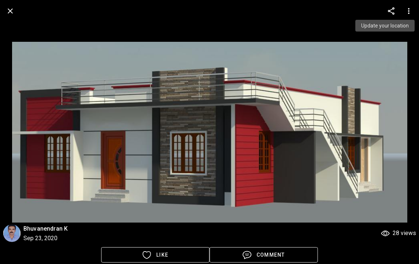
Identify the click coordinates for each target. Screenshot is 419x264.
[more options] (391, 11)
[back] (10, 11)
